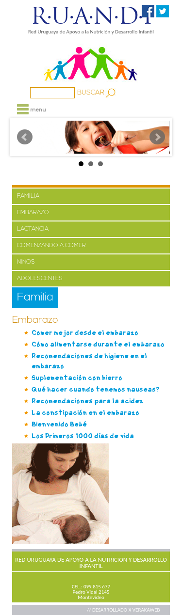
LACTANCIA (33, 229)
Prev (25, 137)
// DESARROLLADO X (109, 610)
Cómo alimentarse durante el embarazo (98, 344)
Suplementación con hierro (77, 377)
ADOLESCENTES (40, 279)
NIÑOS (26, 262)
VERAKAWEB (146, 610)
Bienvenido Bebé (59, 424)
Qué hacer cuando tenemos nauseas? (96, 389)
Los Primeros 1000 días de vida (83, 436)
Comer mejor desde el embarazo (85, 332)
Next (157, 137)
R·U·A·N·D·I (91, 16)
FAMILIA (28, 196)
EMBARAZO (33, 213)
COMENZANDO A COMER (51, 246)
